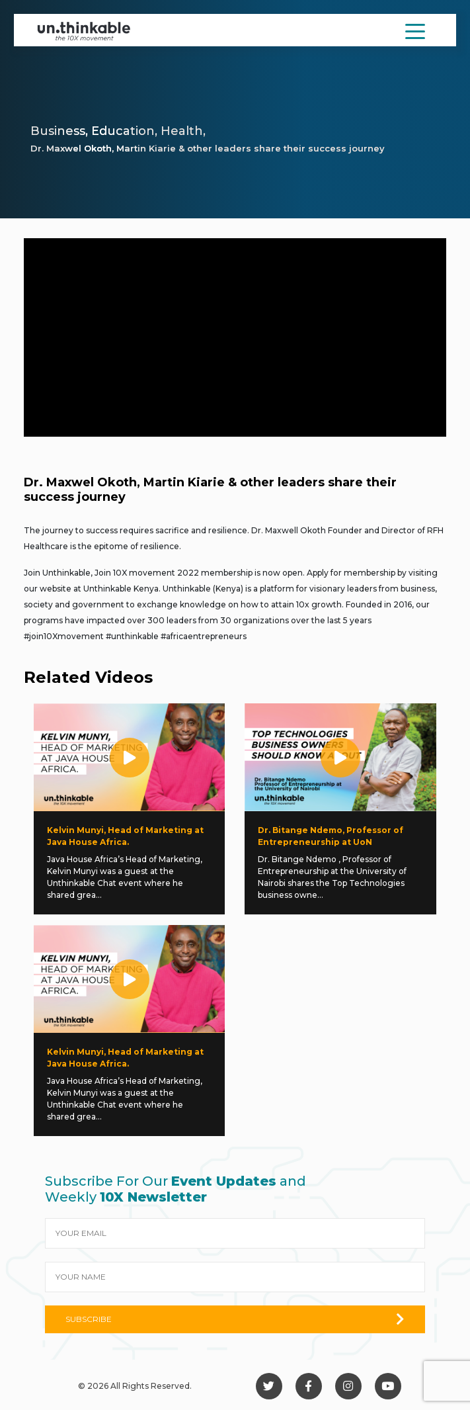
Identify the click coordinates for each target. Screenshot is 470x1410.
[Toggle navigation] (415, 30)
